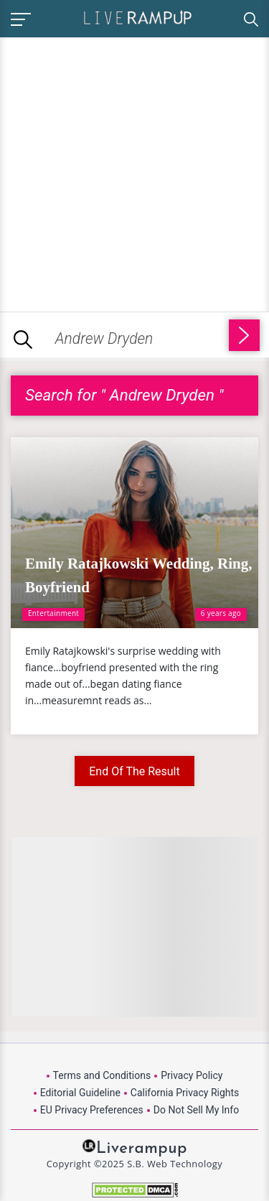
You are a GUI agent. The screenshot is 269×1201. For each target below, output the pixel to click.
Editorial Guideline (80, 1092)
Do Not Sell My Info (196, 1110)
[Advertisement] (134, 172)
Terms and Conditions (102, 1075)
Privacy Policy (191, 1075)
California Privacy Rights (185, 1092)
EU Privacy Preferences (91, 1110)
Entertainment (53, 613)
